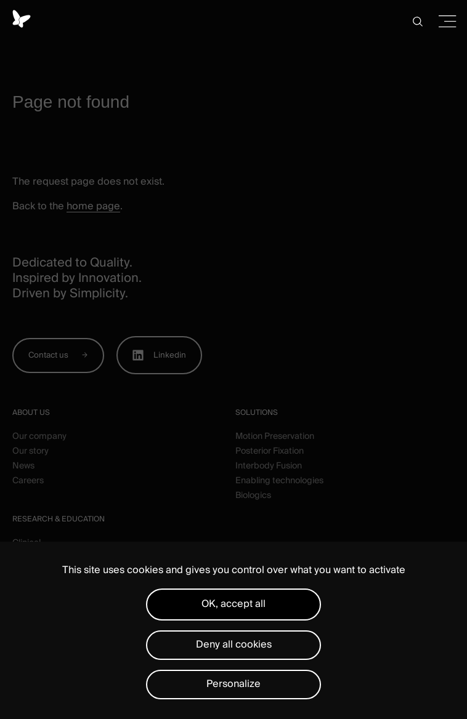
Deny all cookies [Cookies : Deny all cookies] (234, 644)
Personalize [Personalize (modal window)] (233, 684)
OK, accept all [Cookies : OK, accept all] (233, 604)
